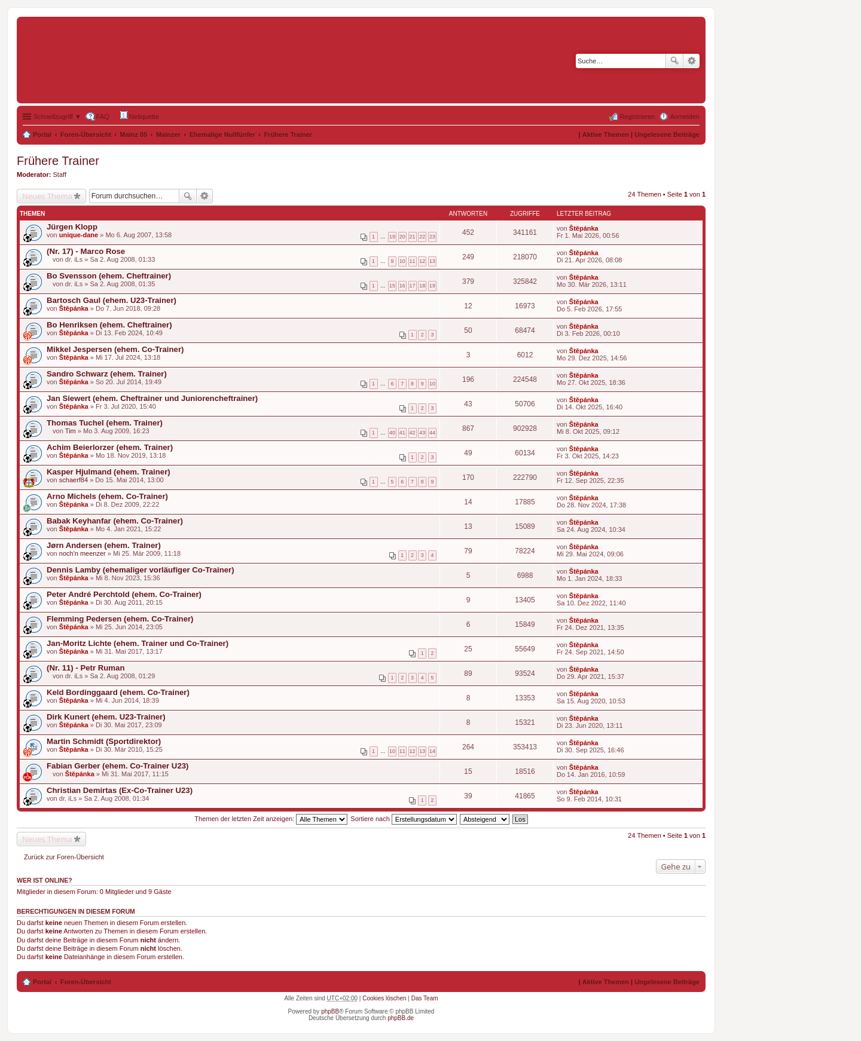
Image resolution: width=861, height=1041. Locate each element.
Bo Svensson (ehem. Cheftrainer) (109, 275)
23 (432, 237)
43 (422, 433)
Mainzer (168, 134)
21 (413, 237)
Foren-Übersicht (85, 134)
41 (402, 433)
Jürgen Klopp (72, 226)
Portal (42, 134)
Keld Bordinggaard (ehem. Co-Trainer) (118, 692)
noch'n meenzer (82, 553)
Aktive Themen (605, 134)
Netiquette (139, 115)
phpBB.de (400, 1018)
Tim (70, 430)
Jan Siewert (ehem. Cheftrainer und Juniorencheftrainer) (152, 398)
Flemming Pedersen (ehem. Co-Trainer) (120, 618)
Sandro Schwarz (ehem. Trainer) (107, 373)
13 (432, 261)
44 (432, 433)
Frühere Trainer (288, 134)
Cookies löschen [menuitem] (384, 998)
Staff (59, 174)
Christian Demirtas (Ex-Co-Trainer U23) (120, 790)
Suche (674, 61)
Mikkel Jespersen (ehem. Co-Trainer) (115, 349)
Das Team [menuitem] (424, 998)
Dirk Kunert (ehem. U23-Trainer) (106, 716)
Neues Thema (47, 196)
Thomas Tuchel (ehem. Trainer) (105, 422)
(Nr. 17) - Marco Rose (86, 251)
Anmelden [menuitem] (685, 116)
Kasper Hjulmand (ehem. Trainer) (108, 471)
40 (392, 433)
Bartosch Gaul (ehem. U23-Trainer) (111, 300)
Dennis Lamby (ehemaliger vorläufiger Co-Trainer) (140, 569)
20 (402, 237)
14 (432, 751)
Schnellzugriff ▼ (57, 116)
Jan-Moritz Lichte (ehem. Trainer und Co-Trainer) (137, 643)
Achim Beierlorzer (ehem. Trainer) (110, 447)
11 (413, 261)
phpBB (330, 1011)
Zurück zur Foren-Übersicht (64, 857)
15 (392, 286)
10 (402, 261)
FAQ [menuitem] (102, 116)
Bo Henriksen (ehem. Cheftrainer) (109, 324)
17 (413, 286)
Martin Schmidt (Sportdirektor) (104, 741)
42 (413, 433)
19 (392, 237)
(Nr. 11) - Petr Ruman (85, 667)
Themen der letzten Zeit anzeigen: (270, 818)
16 (402, 286)
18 (422, 286)
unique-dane (78, 234)
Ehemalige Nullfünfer (222, 134)
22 (422, 237)
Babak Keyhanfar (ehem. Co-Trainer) (115, 520)
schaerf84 (73, 479)
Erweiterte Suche (691, 61)
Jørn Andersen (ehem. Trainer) (104, 545)
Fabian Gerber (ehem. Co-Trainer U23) (117, 765)
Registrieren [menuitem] (637, 116)
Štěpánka (584, 228)
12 (422, 261)
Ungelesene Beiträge (667, 134)
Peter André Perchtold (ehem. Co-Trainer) (124, 594)
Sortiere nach (403, 818)
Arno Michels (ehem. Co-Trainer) (107, 496)
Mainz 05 (134, 134)
